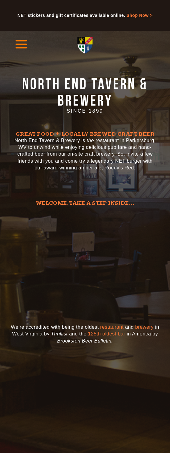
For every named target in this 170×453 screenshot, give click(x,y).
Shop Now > (140, 15)
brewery (144, 327)
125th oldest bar (106, 333)
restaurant (111, 327)
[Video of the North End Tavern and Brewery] (85, 261)
